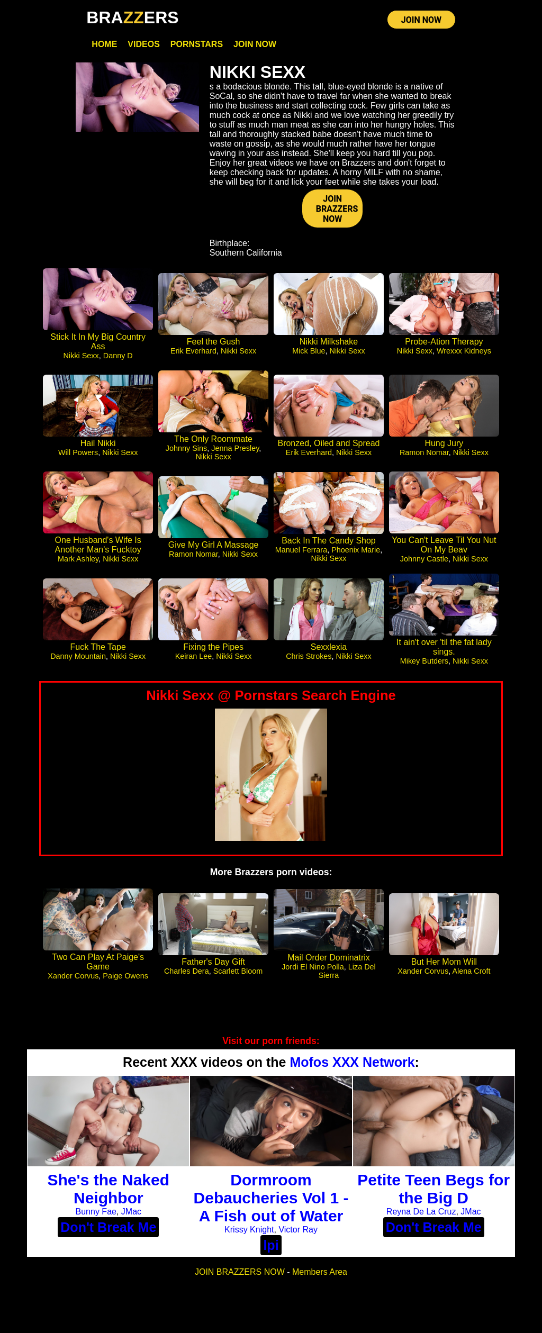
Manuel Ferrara (301, 552)
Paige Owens (125, 978)
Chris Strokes (308, 659)
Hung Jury (443, 445)
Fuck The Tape (98, 649)
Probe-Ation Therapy (444, 344)
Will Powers (78, 455)
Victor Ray (298, 1232)
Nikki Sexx (81, 359)
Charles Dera (186, 973)
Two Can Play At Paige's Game (98, 964)
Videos (143, 46)
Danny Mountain (78, 659)
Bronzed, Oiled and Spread (328, 445)
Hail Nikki (98, 445)
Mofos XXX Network (352, 1064)
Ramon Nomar (424, 455)
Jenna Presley (235, 451)
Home (104, 46)
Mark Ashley (78, 561)
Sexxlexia (329, 649)
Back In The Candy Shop (329, 543)
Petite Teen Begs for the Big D (433, 1192)
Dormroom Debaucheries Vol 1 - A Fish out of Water (271, 1201)
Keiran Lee (193, 659)
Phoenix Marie (355, 552)
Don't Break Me (108, 1230)
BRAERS (132, 17)
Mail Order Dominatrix (328, 960)
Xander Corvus (73, 978)
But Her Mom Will (444, 964)
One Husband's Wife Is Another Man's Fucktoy (98, 547)
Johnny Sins (186, 451)
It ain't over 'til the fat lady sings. (444, 649)
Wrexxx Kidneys (464, 354)
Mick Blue (308, 354)
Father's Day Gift (213, 964)
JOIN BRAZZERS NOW (337, 211)
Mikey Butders (424, 663)
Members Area (319, 1275)
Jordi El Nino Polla (313, 969)
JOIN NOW (421, 21)
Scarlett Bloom (238, 973)
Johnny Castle (424, 561)
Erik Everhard (193, 354)
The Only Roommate (213, 441)
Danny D (118, 359)
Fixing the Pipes (213, 649)
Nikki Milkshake (329, 344)
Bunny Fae (96, 1214)
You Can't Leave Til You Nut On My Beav (444, 547)
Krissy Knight (249, 1232)
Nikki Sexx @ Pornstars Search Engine (271, 698)
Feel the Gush (213, 344)
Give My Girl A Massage (213, 547)
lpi (270, 1248)
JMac (131, 1214)
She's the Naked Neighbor (109, 1192)
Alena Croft (471, 973)
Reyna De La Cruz (421, 1214)
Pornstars (196, 46)
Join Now (254, 46)
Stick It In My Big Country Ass (98, 344)
